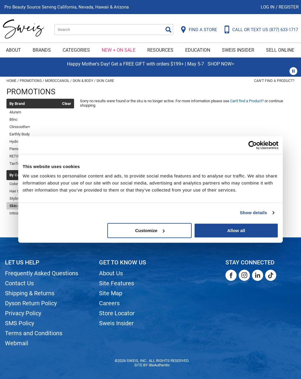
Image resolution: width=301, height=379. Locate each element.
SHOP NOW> (221, 64)
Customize (150, 230)
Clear (66, 104)
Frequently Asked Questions (41, 273)
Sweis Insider (238, 50)
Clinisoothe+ (19, 127)
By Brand (17, 104)
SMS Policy (19, 323)
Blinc (13, 119)
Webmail (16, 343)
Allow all (236, 230)
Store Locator (117, 313)
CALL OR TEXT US (265, 29)
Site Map (110, 293)
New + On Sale (119, 50)
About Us (111, 273)
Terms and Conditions (33, 333)
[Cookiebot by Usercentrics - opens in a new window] (252, 145)
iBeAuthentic (159, 365)
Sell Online (280, 50)
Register (289, 7)
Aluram (15, 112)
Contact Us (19, 283)
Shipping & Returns (29, 293)
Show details (253, 212)
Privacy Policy (23, 313)
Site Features (116, 283)
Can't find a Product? (274, 81)
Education (197, 50)
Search (168, 30)
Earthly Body (19, 134)
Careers (109, 303)
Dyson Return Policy (31, 303)
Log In (268, 7)
